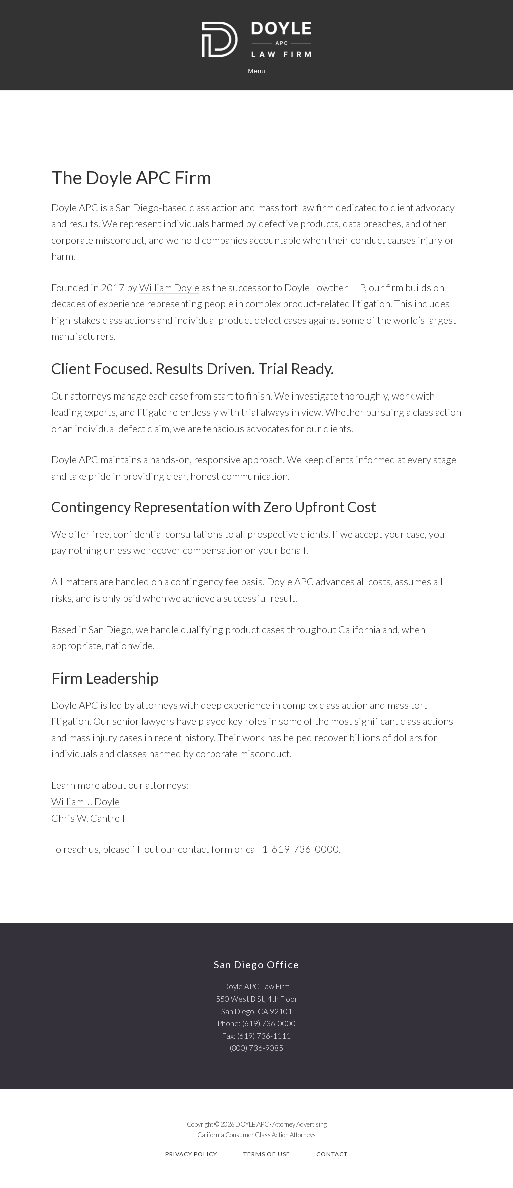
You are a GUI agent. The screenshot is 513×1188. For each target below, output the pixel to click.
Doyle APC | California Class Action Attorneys (256, 39)
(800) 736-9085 (256, 1047)
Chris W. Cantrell (88, 818)
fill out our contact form (182, 849)
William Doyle (169, 287)
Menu (256, 71)
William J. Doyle (85, 801)
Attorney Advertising (299, 1124)
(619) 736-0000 (269, 1023)
